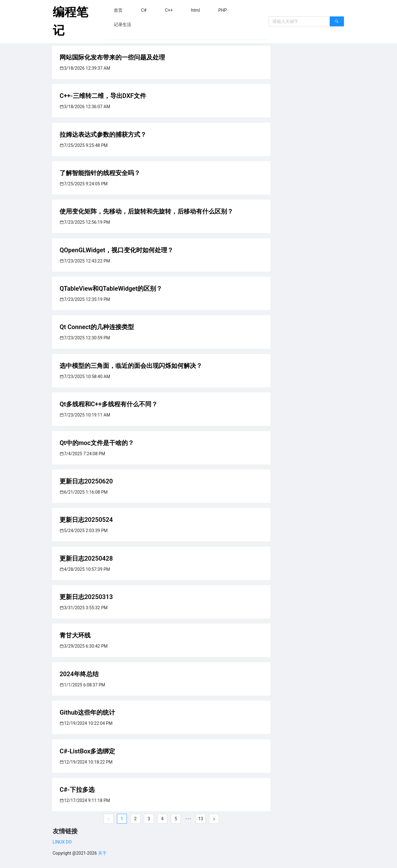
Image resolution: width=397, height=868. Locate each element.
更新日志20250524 (86, 519)
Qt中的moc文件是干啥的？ (97, 443)
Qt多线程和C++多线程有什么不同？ (109, 404)
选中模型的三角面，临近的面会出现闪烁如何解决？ (131, 365)
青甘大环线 (75, 635)
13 (200, 818)
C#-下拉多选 (77, 789)
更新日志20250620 (86, 481)
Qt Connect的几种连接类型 (97, 327)
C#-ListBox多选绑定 (87, 751)
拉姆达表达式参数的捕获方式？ (103, 134)
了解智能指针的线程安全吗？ (100, 173)
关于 (102, 853)
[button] (118, 10)
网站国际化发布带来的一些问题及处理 (112, 57)
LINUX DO (62, 841)
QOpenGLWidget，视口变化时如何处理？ (116, 250)
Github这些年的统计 (87, 712)
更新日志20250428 (86, 558)
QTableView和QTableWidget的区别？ (111, 288)
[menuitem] (118, 10)
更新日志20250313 (86, 597)
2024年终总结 (79, 674)
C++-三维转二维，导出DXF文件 (103, 95)
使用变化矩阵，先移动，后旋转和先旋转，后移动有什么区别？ (146, 211)
